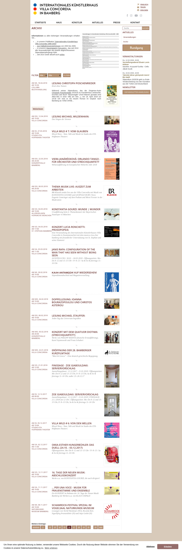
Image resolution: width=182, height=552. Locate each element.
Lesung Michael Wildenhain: (70, 116)
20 (88, 527)
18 (79, 527)
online (62, 55)
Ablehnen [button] (150, 547)
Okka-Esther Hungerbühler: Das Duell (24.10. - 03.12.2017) (73, 446)
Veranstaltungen (129, 37)
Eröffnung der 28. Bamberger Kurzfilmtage (71, 352)
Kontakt (135, 22)
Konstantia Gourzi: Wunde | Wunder (76, 209)
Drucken (144, 10)
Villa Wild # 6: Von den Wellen (72, 423)
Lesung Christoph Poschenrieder (73, 83)
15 (64, 527)
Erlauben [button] (168, 547)
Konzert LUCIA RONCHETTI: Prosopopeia (68, 228)
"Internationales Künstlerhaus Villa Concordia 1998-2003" (56, 43)
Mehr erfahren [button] (51, 548)
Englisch (143, 4)
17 (74, 527)
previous (36, 527)
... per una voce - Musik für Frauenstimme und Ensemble (71, 489)
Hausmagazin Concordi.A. (56, 48)
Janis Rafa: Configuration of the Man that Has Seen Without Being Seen (74, 252)
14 (60, 527)
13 (55, 527)
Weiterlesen (38, 109)
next (100, 527)
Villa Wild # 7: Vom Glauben (70, 131)
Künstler (77, 22)
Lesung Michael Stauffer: (68, 315)
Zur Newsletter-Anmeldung (136, 92)
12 (50, 527)
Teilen (143, 7)
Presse (116, 22)
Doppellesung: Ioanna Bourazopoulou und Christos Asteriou (72, 302)
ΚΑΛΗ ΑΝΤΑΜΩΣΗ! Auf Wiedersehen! (74, 272)
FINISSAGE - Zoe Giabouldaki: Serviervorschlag (70, 367)
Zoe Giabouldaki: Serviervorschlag (75, 394)
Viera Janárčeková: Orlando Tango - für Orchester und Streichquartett (76, 160)
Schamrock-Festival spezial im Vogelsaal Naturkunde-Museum (73, 506)
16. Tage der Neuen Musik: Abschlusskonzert (68, 474)
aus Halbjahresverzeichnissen (49, 46)
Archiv (125, 42)
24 (96, 527)
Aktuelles (97, 22)
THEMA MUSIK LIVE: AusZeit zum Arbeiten (71, 188)
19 (84, 527)
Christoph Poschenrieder (61, 93)
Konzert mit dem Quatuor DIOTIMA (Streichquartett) (75, 333)
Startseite (40, 22)
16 (69, 527)
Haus (59, 22)
